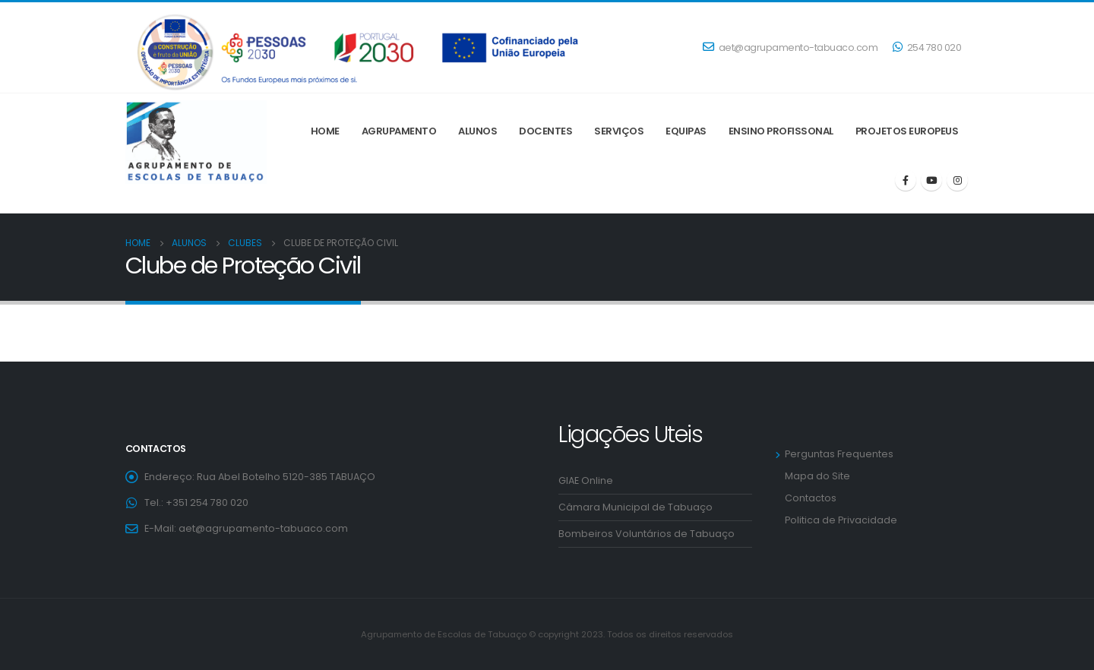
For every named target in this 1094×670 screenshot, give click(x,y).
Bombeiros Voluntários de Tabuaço (646, 533)
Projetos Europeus (907, 131)
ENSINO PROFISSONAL (781, 131)
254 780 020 (927, 47)
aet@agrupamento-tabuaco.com (790, 47)
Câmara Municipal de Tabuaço (635, 507)
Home (325, 131)
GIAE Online (585, 480)
